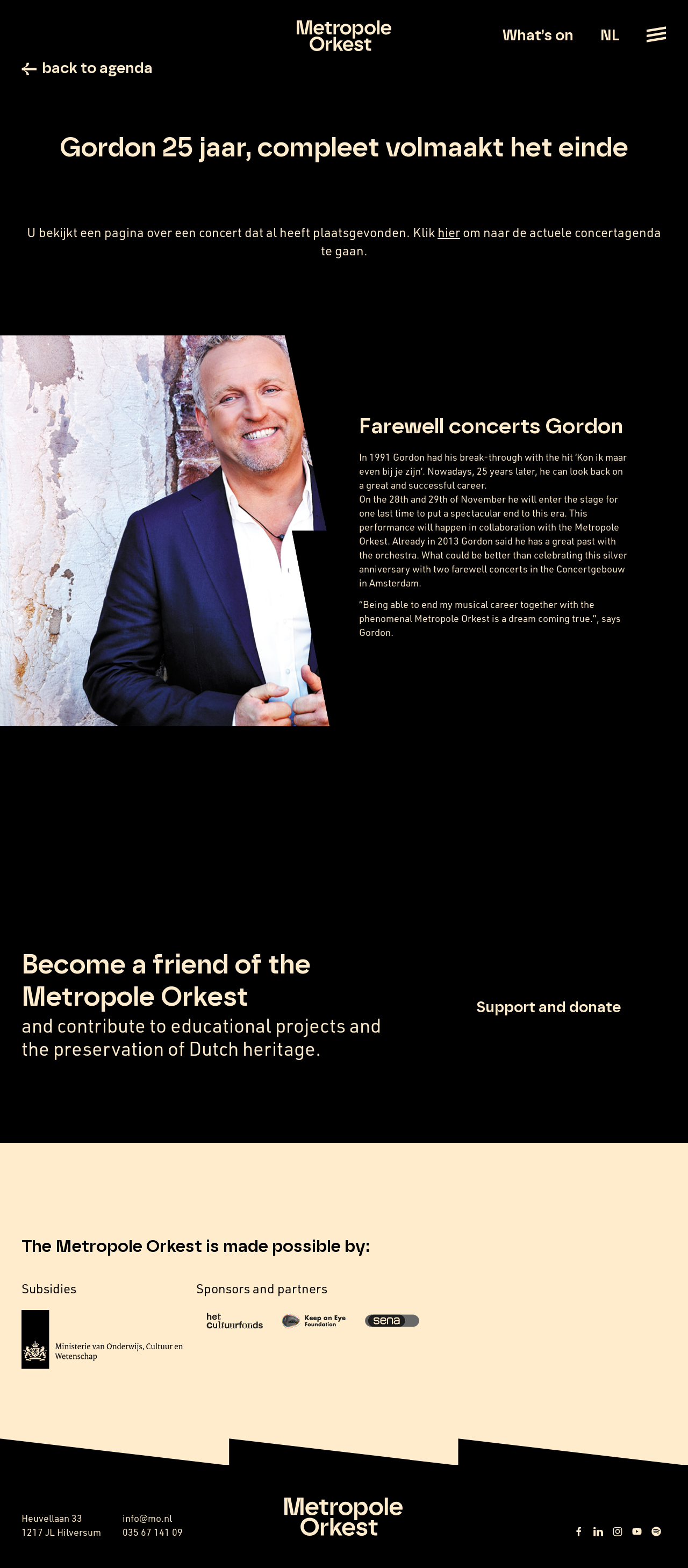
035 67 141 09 (153, 1532)
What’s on (538, 36)
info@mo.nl (147, 1518)
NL (609, 36)
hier (449, 232)
